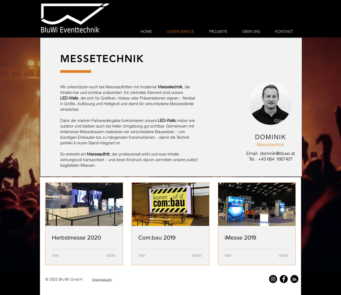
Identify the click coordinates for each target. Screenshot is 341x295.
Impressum (102, 279)
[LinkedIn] (294, 279)
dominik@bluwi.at (277, 153)
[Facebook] (284, 279)
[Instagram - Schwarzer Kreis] (273, 279)
